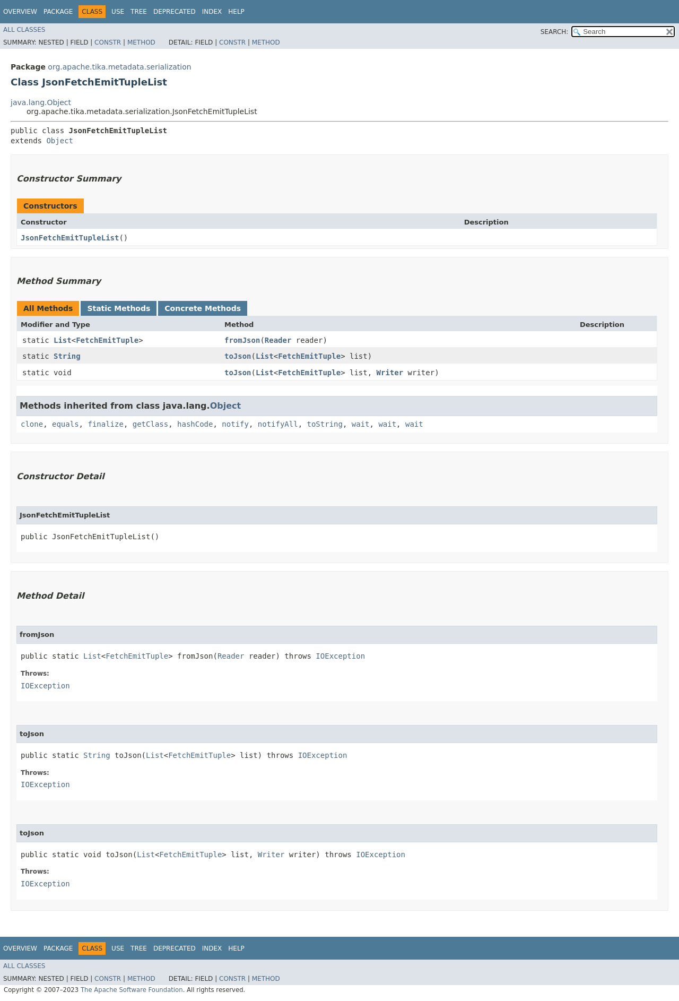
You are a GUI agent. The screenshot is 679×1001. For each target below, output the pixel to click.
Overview (20, 11)
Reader (278, 340)
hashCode (195, 424)
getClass (150, 424)
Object (59, 140)
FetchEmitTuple (107, 340)
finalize (105, 424)
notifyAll (278, 424)
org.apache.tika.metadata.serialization (119, 67)
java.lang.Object (41, 102)
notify (235, 424)
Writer (390, 372)
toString (325, 424)
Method (141, 42)
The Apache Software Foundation (132, 990)
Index (212, 11)
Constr (107, 42)
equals (65, 424)
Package (58, 11)
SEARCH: (555, 32)
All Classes (24, 29)
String (67, 356)
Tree (138, 11)
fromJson (242, 340)
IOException (340, 656)
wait (361, 424)
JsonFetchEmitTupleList (70, 238)
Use (117, 11)
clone (32, 424)
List (63, 340)
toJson (237, 356)
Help (236, 11)
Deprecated (174, 11)
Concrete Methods (202, 308)
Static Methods (118, 308)
